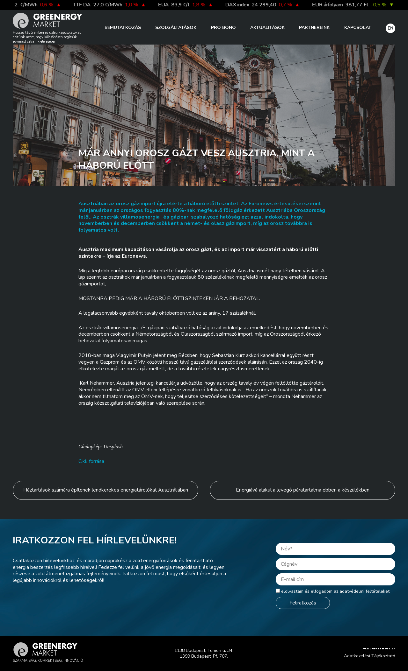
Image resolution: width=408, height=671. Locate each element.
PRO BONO (223, 27)
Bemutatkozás (123, 27)
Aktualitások (267, 27)
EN (390, 28)
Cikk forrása (91, 461)
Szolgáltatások (175, 27)
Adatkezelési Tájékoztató (369, 656)
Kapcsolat (357, 27)
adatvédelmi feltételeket (364, 591)
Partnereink (314, 27)
